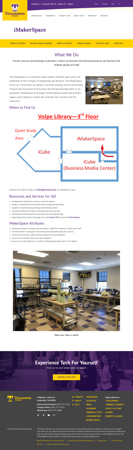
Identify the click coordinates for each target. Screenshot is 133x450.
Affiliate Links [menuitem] (102, 43)
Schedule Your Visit (66, 377)
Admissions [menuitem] (36, 16)
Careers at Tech (94, 412)
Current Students (115, 405)
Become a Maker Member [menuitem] (41, 43)
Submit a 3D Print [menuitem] (64, 43)
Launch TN (53, 217)
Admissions (92, 397)
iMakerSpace (30, 29)
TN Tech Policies (117, 441)
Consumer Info (93, 416)
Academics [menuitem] (50, 16)
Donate (104, 4)
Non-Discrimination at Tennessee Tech (50, 441)
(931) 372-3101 (53, 404)
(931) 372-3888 (49, 410)
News (89, 405)
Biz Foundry (74, 217)
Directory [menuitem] (118, 43)
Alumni (62, 4)
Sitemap (40, 444)
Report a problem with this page (58, 444)
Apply (96, 4)
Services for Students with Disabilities (81, 441)
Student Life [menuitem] (64, 16)
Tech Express (112, 401)
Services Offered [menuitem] (17, 43)
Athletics (91, 401)
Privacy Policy (102, 441)
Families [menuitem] (104, 16)
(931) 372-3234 (50, 407)
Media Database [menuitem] (84, 43)
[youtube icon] (48, 416)
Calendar (91, 408)
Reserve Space (93, 420)
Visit (112, 4)
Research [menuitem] (92, 16)
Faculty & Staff (49, 4)
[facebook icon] (43, 416)
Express (70, 4)
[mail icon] (54, 416)
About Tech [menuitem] (79, 16)
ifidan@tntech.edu (46, 189)
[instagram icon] (39, 416)
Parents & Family (114, 416)
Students (36, 4)
